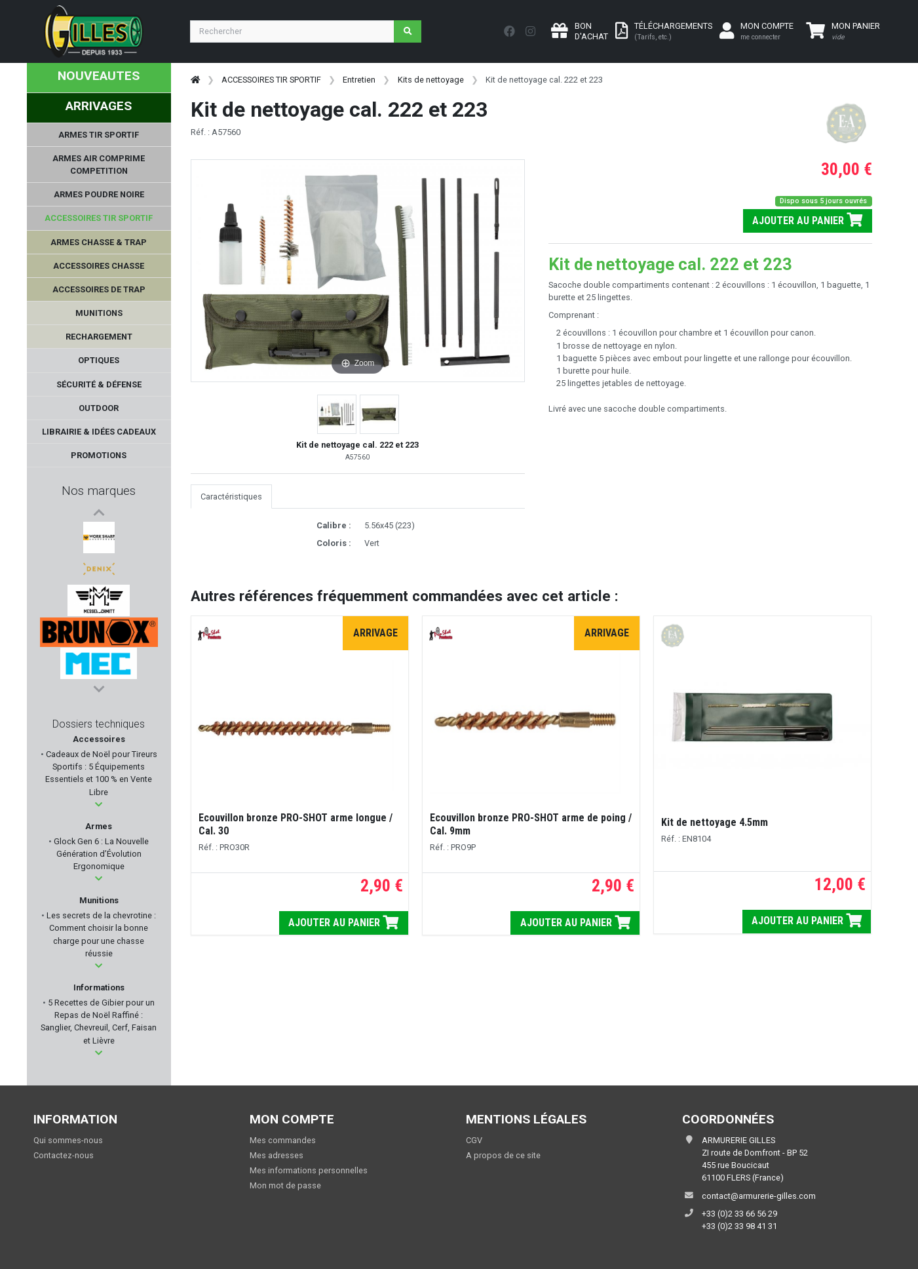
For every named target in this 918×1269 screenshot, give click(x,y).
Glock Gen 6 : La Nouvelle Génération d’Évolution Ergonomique (100, 853)
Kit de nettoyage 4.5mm (714, 822)
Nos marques (99, 490)
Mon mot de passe (285, 1185)
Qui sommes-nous (68, 1140)
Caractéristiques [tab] (231, 496)
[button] (98, 805)
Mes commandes (283, 1140)
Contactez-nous (63, 1155)
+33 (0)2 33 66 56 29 (739, 1214)
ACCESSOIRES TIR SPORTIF (271, 80)
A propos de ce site (503, 1155)
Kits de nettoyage (431, 80)
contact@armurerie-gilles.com (759, 1196)
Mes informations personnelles (309, 1170)
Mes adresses (276, 1155)
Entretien (359, 80)
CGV (474, 1140)
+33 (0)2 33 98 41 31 (739, 1226)
